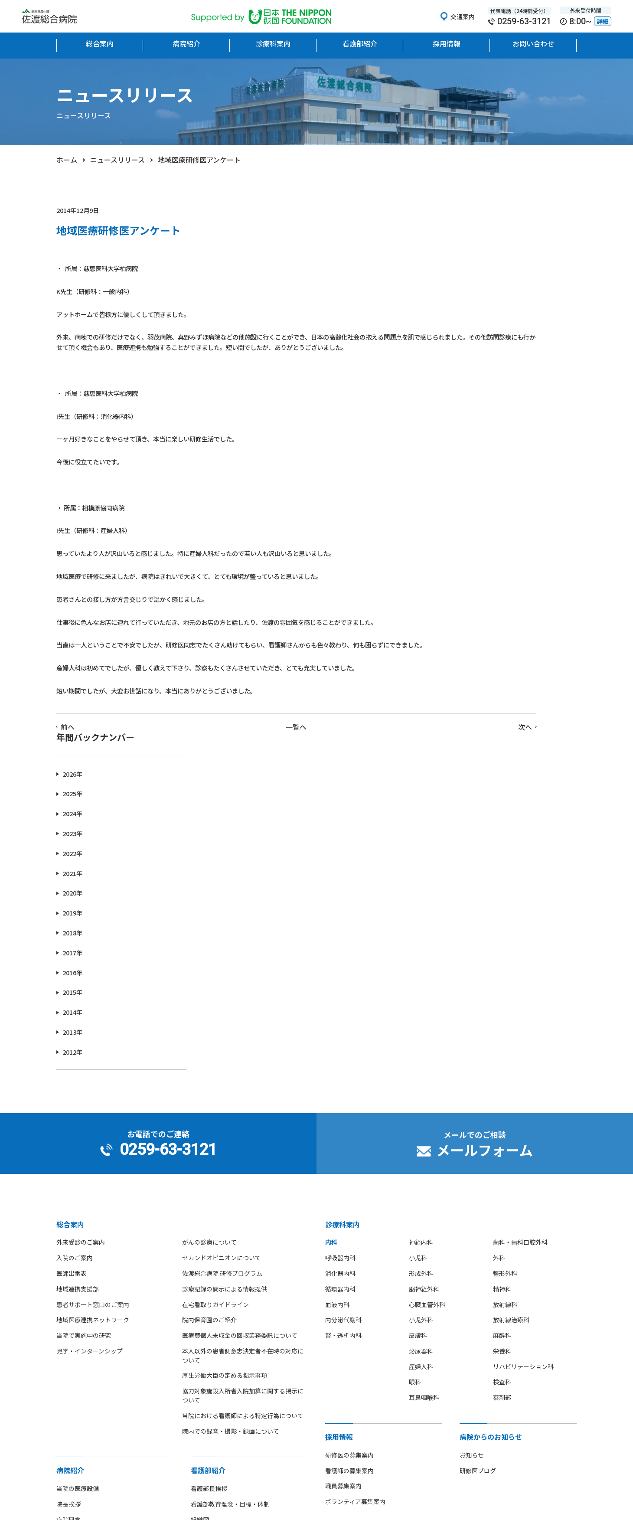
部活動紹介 (71, 1341)
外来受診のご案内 (80, 986)
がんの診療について (209, 986)
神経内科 (421, 986)
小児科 (418, 1001)
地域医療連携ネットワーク (92, 1063)
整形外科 (505, 1017)
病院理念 (68, 1263)
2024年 (465, 288)
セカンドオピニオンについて (221, 1001)
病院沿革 (68, 1294)
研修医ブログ (478, 1214)
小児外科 (421, 1063)
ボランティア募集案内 (355, 1245)
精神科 (502, 1032)
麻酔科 (502, 1079)
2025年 (465, 268)
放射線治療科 (511, 1063)
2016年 (465, 447)
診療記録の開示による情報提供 (224, 1032)
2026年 (465, 248)
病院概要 (68, 1279)
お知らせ (472, 1198)
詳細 (603, 21)
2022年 (465, 328)
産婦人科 (421, 1110)
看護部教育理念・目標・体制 (230, 1247)
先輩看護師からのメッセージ (230, 1325)
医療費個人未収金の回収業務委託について (239, 1079)
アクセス (68, 1325)
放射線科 (505, 1048)
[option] (105, 1422)
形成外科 (421, 1017)
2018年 (465, 407)
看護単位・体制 (212, 1279)
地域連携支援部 (77, 1032)
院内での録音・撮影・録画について (230, 1174)
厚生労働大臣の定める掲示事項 (224, 1119)
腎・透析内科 (343, 1079)
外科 (499, 1001)
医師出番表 (71, 1017)
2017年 (465, 427)
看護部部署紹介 (212, 1294)
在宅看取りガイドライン (215, 1048)
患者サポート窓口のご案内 (92, 1048)
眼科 (415, 1125)
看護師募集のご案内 (218, 1310)
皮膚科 (418, 1079)
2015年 (465, 467)
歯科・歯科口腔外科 (520, 986)
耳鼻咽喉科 (424, 1141)
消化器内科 (340, 1017)
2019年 (465, 387)
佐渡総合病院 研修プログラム (222, 1017)
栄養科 (502, 1094)
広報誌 (65, 1372)
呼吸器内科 (340, 1001)
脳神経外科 (424, 1032)
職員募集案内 (343, 1230)
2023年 (465, 308)
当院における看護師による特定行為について (242, 1159)
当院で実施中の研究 (83, 1079)
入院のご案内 (74, 1001)
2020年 (465, 368)
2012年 (465, 526)
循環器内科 (340, 1032)
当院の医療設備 (77, 1232)
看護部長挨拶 (209, 1232)
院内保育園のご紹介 (209, 1063)
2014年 (465, 487)
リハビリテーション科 (523, 1110)
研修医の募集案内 (349, 1198)
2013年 (465, 506)
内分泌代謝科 (343, 1063)
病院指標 (68, 1356)
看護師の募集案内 (349, 1214)
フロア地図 (71, 1310)
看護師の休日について (221, 1341)
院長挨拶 (68, 1247)
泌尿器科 (421, 1094)
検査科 (502, 1125)
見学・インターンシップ (89, 1094)
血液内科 (337, 1048)
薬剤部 (502, 1141)
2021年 (465, 348)
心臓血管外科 (427, 1048)
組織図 (200, 1263)
